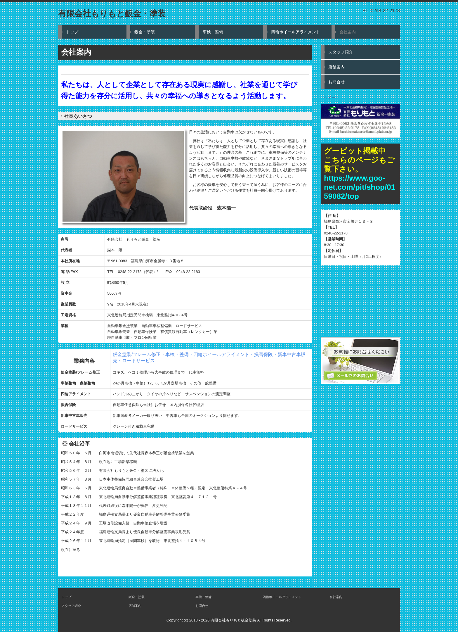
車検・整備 (213, 32)
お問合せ (336, 82)
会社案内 (347, 32)
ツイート (331, 98)
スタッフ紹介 (340, 52)
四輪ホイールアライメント (295, 32)
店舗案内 (336, 67)
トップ (72, 32)
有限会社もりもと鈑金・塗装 (112, 13)
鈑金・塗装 (144, 32)
